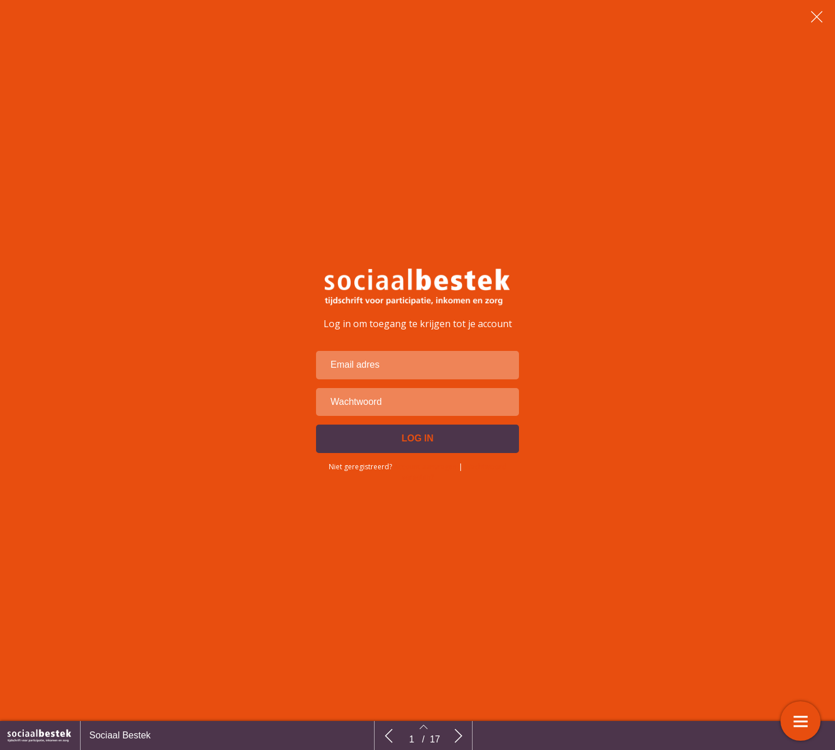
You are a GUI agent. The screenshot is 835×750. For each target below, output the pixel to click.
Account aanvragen (425, 495)
